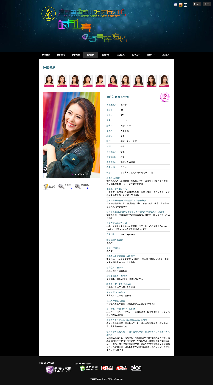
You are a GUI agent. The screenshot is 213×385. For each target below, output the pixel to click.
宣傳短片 (136, 55)
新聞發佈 (46, 55)
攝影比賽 (76, 55)
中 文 (207, 4)
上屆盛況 (165, 55)
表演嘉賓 (121, 55)
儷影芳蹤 (61, 55)
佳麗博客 (106, 55)
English (197, 4)
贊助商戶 (150, 55)
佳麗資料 (91, 55)
